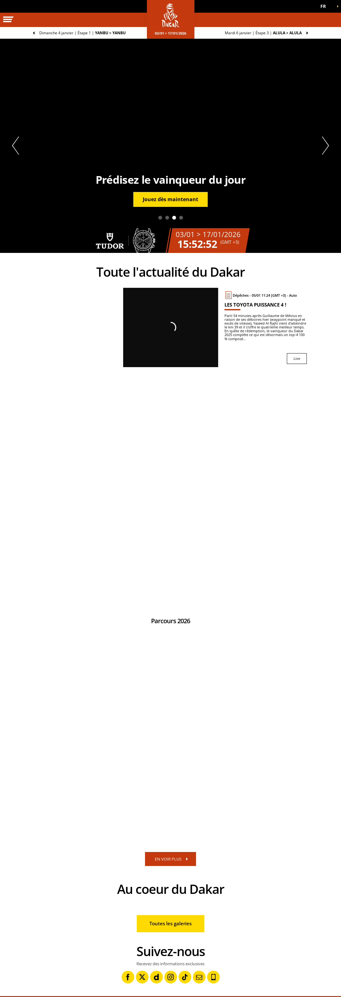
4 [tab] (181, 218)
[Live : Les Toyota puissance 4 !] (265, 327)
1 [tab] (160, 218)
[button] (325, 6)
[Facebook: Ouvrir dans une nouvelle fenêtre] (128, 977)
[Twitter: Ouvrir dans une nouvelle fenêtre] (142, 977)
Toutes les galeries (170, 923)
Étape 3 (263, 33)
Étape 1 (82, 33)
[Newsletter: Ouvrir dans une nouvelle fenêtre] (199, 977)
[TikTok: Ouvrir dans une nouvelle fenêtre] (185, 977)
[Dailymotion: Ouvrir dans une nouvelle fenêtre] (156, 977)
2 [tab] (167, 218)
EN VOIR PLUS (168, 859)
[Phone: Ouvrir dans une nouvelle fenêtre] (213, 977)
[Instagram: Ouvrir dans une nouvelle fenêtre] (170, 977)
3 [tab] (174, 218)
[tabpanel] (170, 146)
